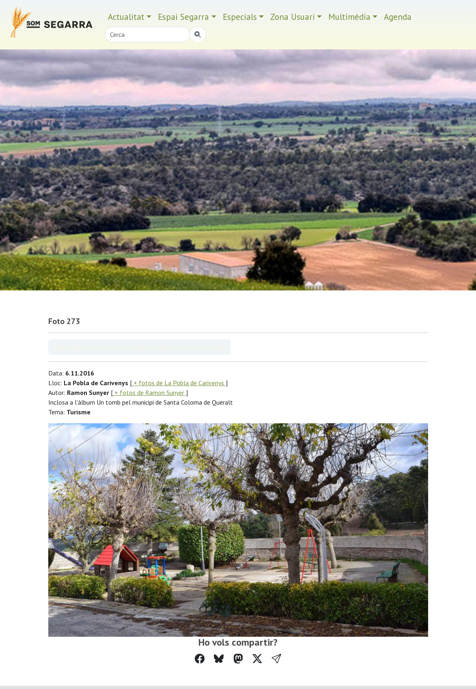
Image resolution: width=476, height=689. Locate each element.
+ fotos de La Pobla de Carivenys (179, 383)
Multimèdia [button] (349, 16)
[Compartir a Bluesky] (219, 659)
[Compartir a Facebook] (200, 659)
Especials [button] (240, 16)
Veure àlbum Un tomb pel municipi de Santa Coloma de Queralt (139, 347)
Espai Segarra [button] (183, 16)
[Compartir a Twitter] (257, 659)
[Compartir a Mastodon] (238, 659)
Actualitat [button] (126, 16)
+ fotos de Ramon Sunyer (149, 392)
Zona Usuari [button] (292, 16)
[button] (276, 659)
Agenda (397, 16)
